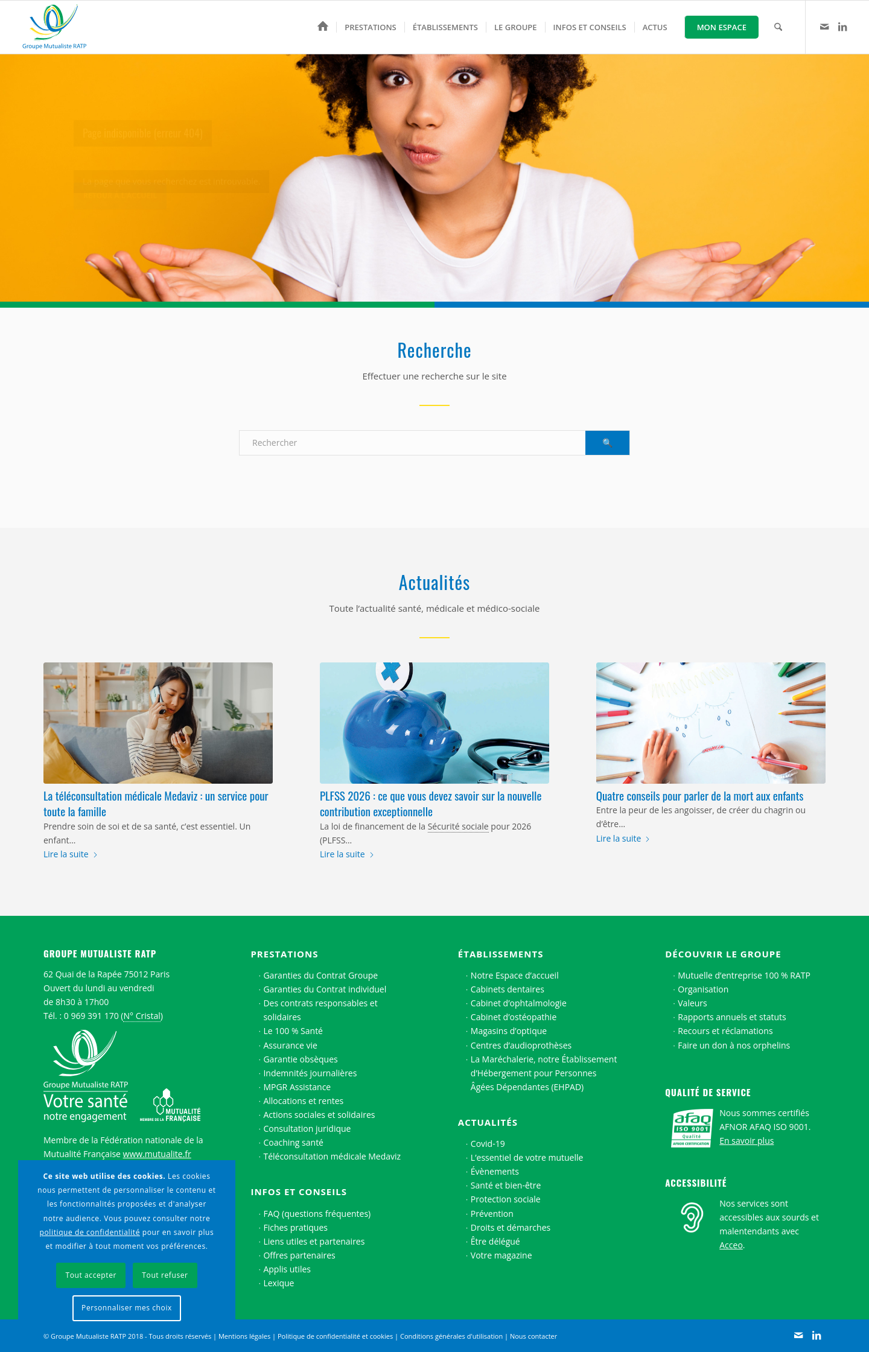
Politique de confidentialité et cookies (335, 1336)
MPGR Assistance (297, 1087)
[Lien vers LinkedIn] (842, 26)
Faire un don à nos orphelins (734, 1045)
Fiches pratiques (295, 1227)
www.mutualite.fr (157, 1154)
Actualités (488, 1122)
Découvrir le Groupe (723, 954)
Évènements (495, 1171)
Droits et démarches (510, 1227)
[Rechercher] (778, 27)
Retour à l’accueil (120, 202)
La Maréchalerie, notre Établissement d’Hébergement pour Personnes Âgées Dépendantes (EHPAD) (544, 1073)
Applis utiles (287, 1269)
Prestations (284, 954)
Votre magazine (501, 1255)
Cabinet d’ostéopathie (513, 1017)
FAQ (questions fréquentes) (317, 1213)
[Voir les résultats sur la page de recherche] (607, 443)
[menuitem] (323, 27)
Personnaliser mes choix (126, 1308)
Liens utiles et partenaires (313, 1241)
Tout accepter (90, 1275)
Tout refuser (165, 1275)
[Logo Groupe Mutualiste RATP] (60, 27)
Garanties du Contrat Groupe (320, 975)
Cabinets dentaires (507, 989)
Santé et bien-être (506, 1185)
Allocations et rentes (303, 1100)
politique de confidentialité (90, 1232)
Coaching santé (293, 1142)
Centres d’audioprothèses (521, 1045)
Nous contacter (533, 1336)
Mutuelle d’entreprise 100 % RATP (744, 975)
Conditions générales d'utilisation (451, 1336)
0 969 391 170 (91, 1015)
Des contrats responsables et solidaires (320, 1010)
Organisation (703, 989)
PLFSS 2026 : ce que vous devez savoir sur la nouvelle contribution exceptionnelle (430, 803)
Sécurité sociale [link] (458, 826)
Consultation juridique (307, 1128)
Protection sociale (506, 1199)
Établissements (501, 954)
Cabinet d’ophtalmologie (519, 1003)
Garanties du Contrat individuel (324, 989)
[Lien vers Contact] (824, 26)
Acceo (731, 1245)
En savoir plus (746, 1140)
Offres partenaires (299, 1255)
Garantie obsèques (300, 1059)
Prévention (492, 1213)
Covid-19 (488, 1143)
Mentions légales (244, 1336)
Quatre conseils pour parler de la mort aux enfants (700, 795)
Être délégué (495, 1241)
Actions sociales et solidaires (319, 1114)
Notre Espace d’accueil (515, 975)
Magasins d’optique (509, 1030)
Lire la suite (70, 854)
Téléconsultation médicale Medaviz (332, 1156)
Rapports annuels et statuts (732, 1017)
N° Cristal (141, 1015)
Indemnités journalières (310, 1073)
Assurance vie (290, 1045)
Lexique (278, 1283)
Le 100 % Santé (293, 1030)
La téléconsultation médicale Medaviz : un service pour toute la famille (156, 803)
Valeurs (692, 1003)
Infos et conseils (298, 1191)
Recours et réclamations (725, 1030)
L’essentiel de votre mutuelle (527, 1157)
